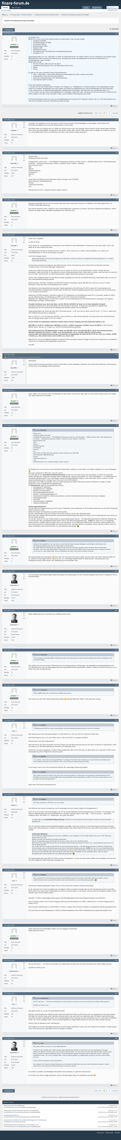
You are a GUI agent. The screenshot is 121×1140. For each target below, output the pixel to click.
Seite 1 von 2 (98, 113)
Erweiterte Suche (112, 10)
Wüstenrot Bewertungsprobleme (68, 1097)
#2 (116, 119)
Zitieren (114, 106)
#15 (116, 794)
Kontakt (117, 1133)
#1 (116, 34)
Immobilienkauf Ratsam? (11, 1115)
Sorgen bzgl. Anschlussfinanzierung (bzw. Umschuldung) (21, 1110)
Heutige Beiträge (6, 10)
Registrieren (97, 7)
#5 (116, 235)
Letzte (115, 113)
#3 (116, 153)
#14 (116, 720)
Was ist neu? (16, 7)
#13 (116, 685)
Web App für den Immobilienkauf (14, 1105)
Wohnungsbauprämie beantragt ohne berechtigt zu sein (21, 1125)
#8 (116, 425)
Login (86, 7)
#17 (116, 925)
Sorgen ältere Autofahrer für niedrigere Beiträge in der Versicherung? (25, 1120)
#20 (116, 1038)
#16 (116, 870)
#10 (116, 571)
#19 (116, 993)
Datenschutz (109, 1133)
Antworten (8, 30)
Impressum (100, 1133)
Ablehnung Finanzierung (49, 1097)
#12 (116, 650)
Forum (5, 7)
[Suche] (112, 7)
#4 (116, 200)
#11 (116, 610)
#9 (116, 536)
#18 (116, 960)
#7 (116, 390)
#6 (116, 354)
